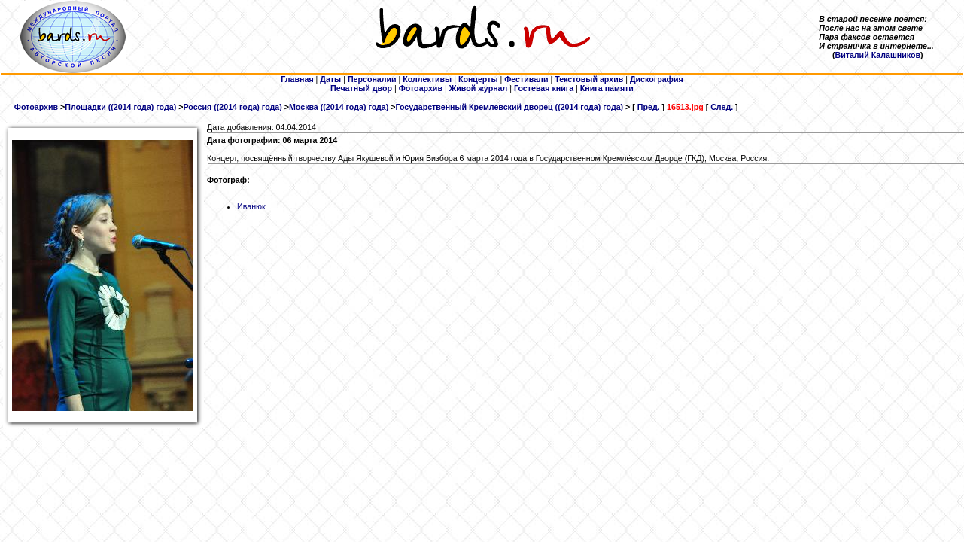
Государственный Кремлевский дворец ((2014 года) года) (509, 106)
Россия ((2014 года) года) (232, 106)
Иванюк (251, 206)
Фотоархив (36, 106)
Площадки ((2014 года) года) (120, 106)
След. (721, 106)
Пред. (648, 106)
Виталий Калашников (877, 54)
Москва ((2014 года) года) (338, 106)
